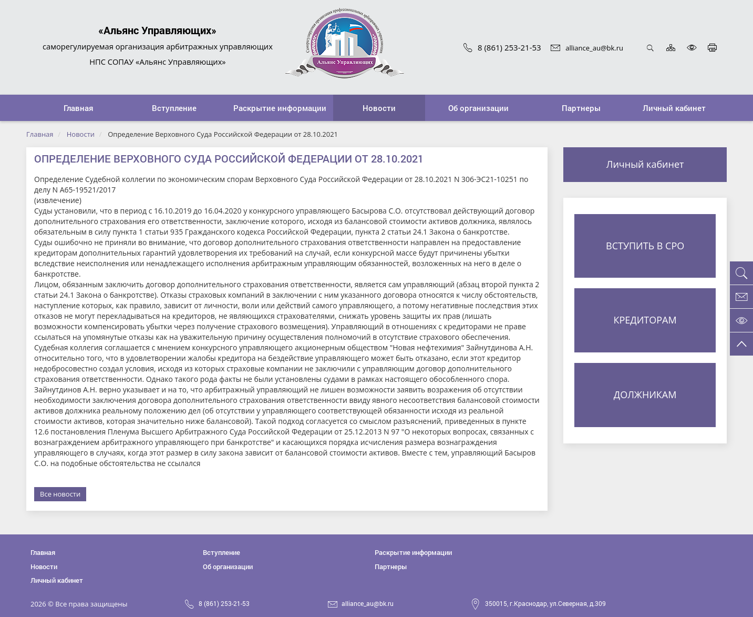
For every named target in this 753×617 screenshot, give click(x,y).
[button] (173, 108)
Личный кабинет (645, 164)
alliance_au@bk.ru (587, 48)
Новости (81, 134)
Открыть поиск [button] (650, 47)
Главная (40, 134)
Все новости (60, 494)
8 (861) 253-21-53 (502, 47)
